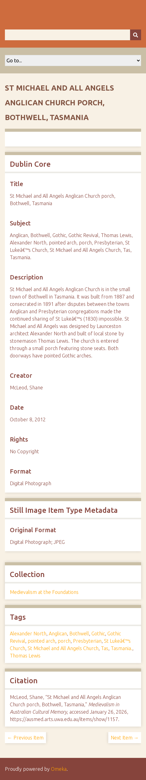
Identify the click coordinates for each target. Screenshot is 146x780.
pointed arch (41, 641)
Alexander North (28, 633)
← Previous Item (25, 737)
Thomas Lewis (25, 655)
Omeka (59, 769)
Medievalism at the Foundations (44, 592)
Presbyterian (87, 641)
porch (64, 641)
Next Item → (125, 737)
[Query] (73, 34)
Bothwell (79, 633)
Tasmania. (121, 648)
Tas (104, 648)
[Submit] (135, 34)
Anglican (58, 633)
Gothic (98, 633)
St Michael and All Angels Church (63, 648)
